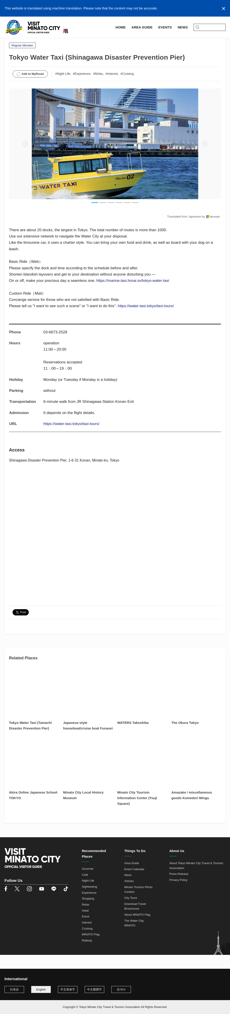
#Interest (112, 88)
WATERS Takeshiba (132, 737)
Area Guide (26, 42)
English (41, 989)
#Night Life (62, 88)
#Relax (98, 88)
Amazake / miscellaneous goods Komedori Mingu (191, 809)
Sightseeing (89, 900)
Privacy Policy (178, 894)
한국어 (121, 989)
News (128, 889)
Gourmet (87, 883)
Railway (87, 954)
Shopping (88, 913)
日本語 (14, 989)
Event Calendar (134, 883)
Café (85, 889)
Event (85, 930)
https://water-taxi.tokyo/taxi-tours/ (146, 320)
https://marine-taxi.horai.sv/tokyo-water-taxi (132, 295)
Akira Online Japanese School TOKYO (33, 809)
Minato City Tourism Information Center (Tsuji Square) (137, 812)
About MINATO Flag (137, 928)
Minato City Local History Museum (83, 809)
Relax (85, 918)
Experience (89, 906)
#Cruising (127, 88)
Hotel (85, 924)
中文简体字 (67, 989)
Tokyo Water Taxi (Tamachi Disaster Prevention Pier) (30, 739)
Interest (86, 936)
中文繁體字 (94, 989)
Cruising (87, 942)
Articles (129, 895)
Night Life (88, 895)
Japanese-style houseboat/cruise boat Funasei (88, 739)
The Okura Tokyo (185, 737)
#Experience (81, 88)
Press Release (178, 888)
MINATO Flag (90, 948)
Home (8, 42)
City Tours (130, 912)
